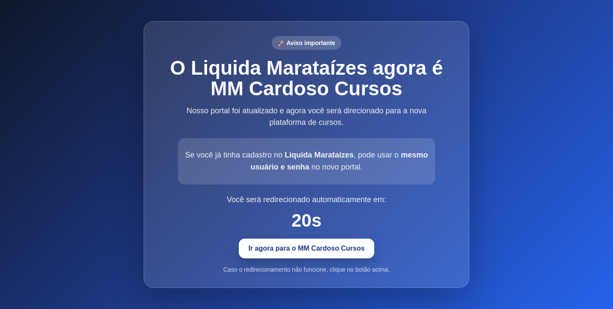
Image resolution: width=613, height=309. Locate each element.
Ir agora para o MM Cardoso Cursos (306, 248)
